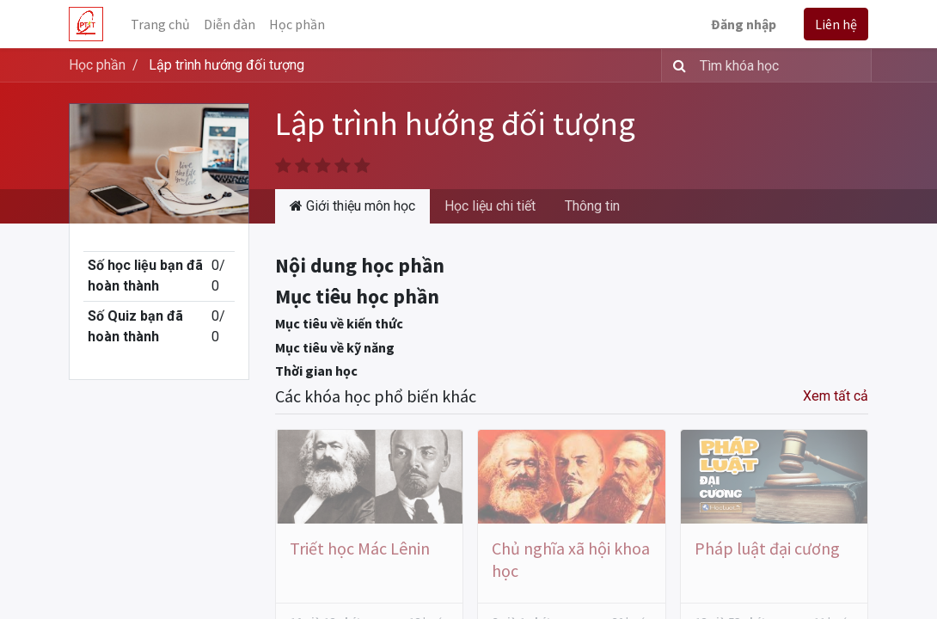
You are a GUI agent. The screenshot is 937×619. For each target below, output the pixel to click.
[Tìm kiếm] (676, 65)
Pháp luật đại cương (767, 548)
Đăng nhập (743, 24)
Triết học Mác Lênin (360, 548)
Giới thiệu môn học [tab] (352, 206)
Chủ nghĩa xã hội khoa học (571, 559)
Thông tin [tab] (592, 206)
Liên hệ (836, 24)
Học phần (97, 65)
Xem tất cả (835, 396)
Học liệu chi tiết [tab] (490, 206)
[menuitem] (160, 24)
